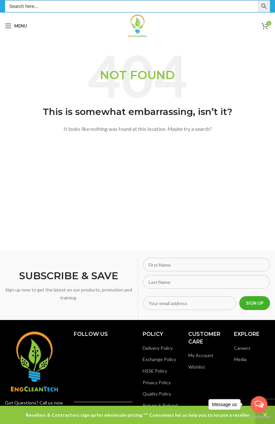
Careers (242, 348)
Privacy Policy (157, 382)
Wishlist (196, 367)
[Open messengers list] (259, 404)
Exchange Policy (159, 359)
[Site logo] (137, 25)
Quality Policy (157, 394)
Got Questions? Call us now (34, 402)
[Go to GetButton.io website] (259, 417)
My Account (200, 355)
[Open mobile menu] (16, 25)
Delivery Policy (158, 348)
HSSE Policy (155, 371)
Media (240, 359)
